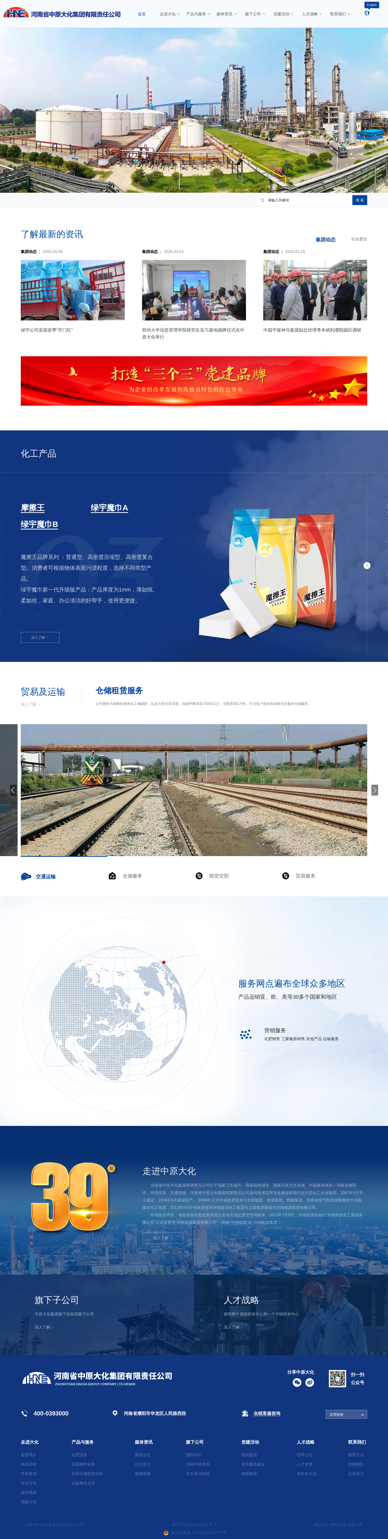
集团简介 (29, 1455)
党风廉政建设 (253, 1464)
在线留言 (356, 1474)
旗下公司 (195, 1442)
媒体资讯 (144, 1442)
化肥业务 (79, 1455)
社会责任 (359, 239)
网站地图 (338, 1524)
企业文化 (29, 1483)
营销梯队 (356, 1464)
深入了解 (40, 599)
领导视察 (29, 1492)
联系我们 (357, 1442)
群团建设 (249, 1474)
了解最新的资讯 (52, 234)
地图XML (355, 1524)
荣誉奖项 (29, 1474)
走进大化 (30, 1442)
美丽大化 (29, 1502)
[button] (367, 565)
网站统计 (321, 1524)
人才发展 (305, 1464)
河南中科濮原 (198, 1464)
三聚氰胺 (36, 508)
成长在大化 (306, 1474)
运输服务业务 (83, 1483)
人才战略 (306, 1442)
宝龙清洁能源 (198, 1474)
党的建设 (249, 1455)
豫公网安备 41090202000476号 (195, 1532)
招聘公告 (305, 1455)
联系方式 (356, 1455)
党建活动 (250, 1442)
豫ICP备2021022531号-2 (194, 1524)
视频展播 (143, 1474)
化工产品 (38, 453)
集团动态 (326, 239)
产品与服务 (83, 1442)
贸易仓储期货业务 (87, 1474)
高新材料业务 (83, 1464)
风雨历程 (29, 1464)
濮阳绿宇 (194, 1455)
